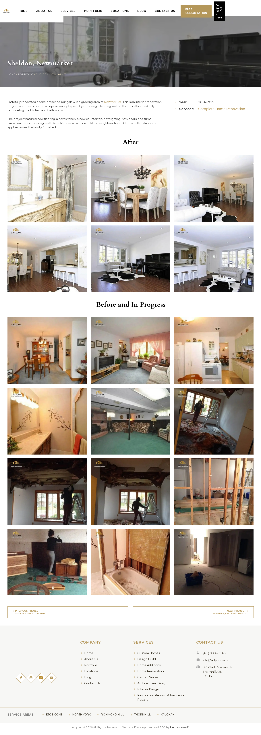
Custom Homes (148, 656)
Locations (134, 7)
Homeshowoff (179, 730)
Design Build (146, 662)
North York (81, 717)
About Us (64, 7)
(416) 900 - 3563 (240, 7)
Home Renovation (150, 674)
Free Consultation (208, 7)
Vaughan (168, 717)
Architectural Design (152, 686)
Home (44, 7)
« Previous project (68, 614)
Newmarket (118, 102)
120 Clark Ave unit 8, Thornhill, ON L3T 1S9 (217, 675)
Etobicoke (54, 717)
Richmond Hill (112, 717)
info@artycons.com (217, 663)
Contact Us (176, 7)
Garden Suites (147, 680)
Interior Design (148, 692)
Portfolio (109, 7)
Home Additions (149, 668)
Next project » (193, 614)
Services (86, 7)
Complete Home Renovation (221, 109)
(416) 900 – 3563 (214, 656)
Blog (154, 7)
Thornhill (142, 717)
